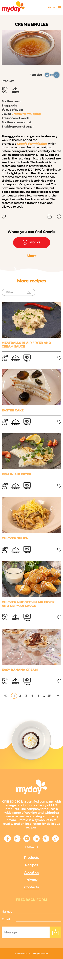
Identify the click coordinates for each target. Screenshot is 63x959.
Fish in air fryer (16, 474)
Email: (6, 919)
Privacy (31, 880)
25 (49, 695)
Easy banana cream (20, 670)
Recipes (31, 865)
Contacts (31, 887)
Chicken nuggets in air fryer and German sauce (28, 604)
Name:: (7, 911)
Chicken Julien (15, 538)
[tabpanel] (31, 47)
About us (31, 872)
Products (31, 858)
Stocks (31, 242)
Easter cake (13, 410)
